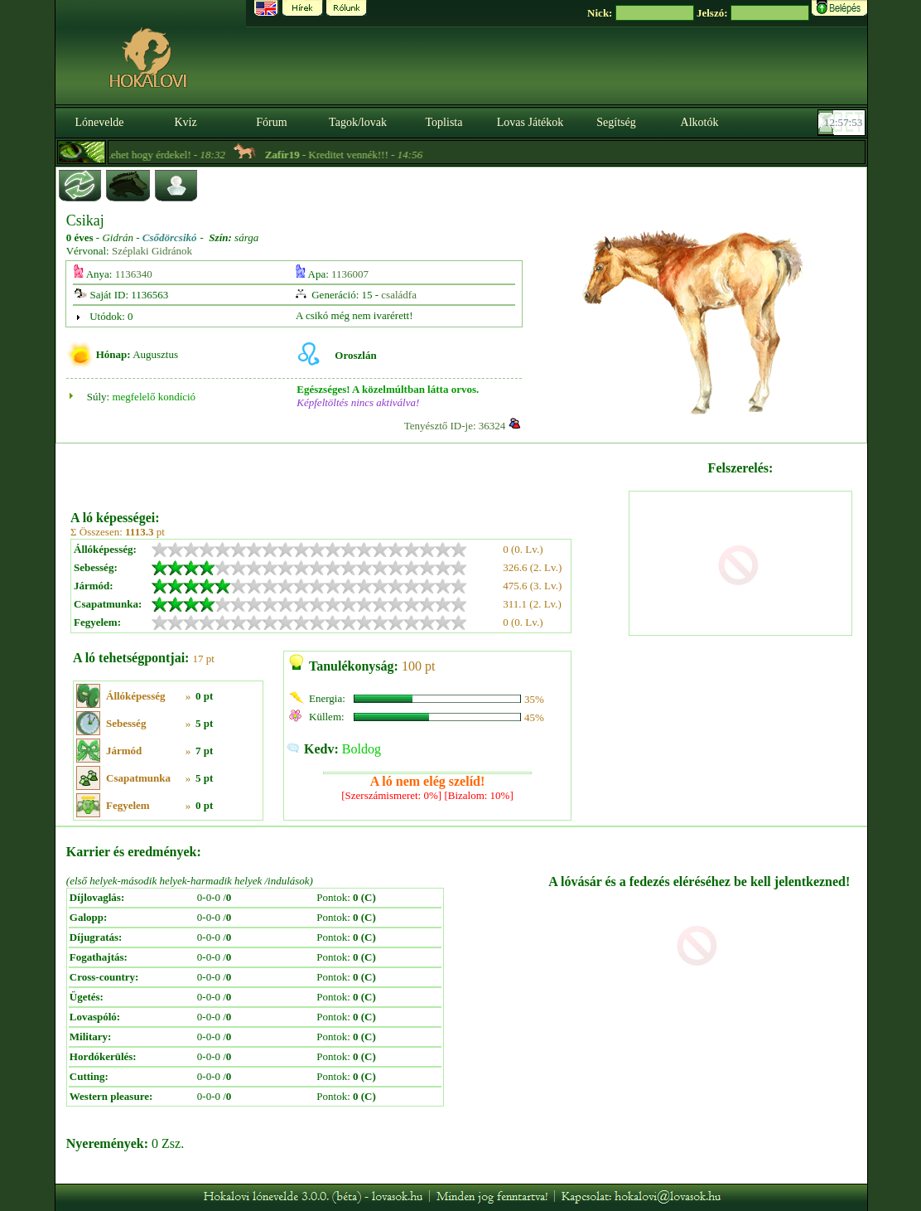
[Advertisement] (348, 471)
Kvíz (185, 122)
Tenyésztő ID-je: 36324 (455, 425)
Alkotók (700, 122)
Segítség (615, 122)
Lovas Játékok (530, 122)
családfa (399, 294)
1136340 (133, 274)
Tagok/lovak (358, 122)
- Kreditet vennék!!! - (359, 154)
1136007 (350, 274)
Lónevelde (99, 122)
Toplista (444, 122)
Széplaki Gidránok (152, 251)
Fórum (271, 122)
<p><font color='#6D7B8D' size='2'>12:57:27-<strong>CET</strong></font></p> (843, 122)
